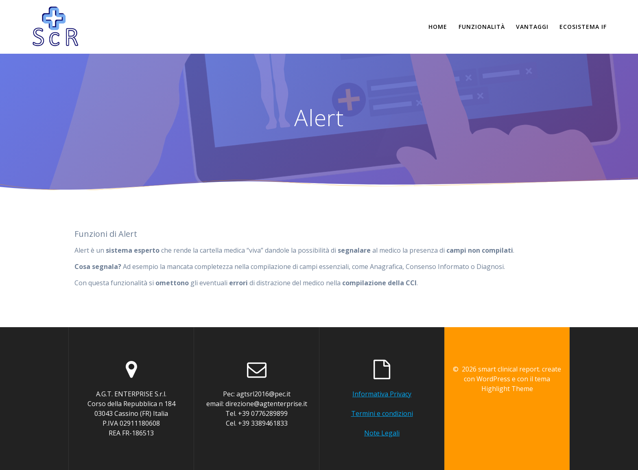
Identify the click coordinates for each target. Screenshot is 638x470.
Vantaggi (532, 27)
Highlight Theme (507, 388)
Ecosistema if (583, 27)
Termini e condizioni (382, 413)
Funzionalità (482, 27)
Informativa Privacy (381, 393)
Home (437, 27)
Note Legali (382, 432)
